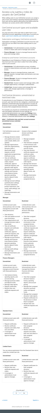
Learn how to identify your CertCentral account (20, 36)
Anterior (5, 400)
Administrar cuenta (12, 7)
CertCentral (4, 7)
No (24, 393)
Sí (16, 393)
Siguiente (35, 400)
